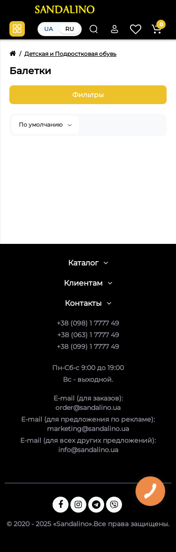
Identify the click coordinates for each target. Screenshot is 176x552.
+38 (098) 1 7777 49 (88, 323)
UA (48, 28)
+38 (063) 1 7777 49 (88, 335)
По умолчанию (45, 124)
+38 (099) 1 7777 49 (88, 346)
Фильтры (88, 95)
